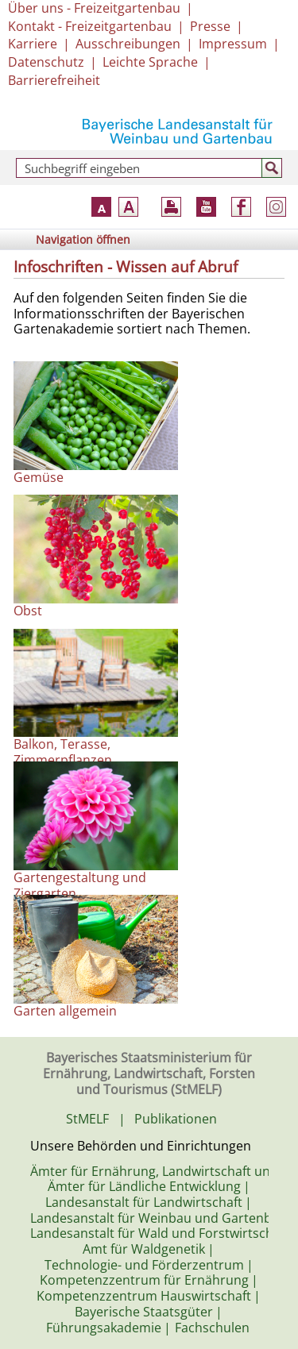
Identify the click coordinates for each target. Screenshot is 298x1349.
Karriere (32, 43)
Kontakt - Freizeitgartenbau (90, 26)
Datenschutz (46, 62)
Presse (210, 26)
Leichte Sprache (150, 62)
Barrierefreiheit (54, 80)
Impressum (233, 43)
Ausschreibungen (127, 43)
